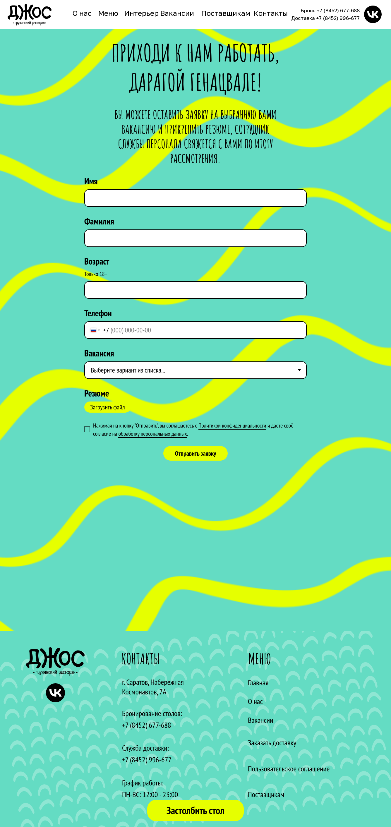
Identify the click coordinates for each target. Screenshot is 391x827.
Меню (108, 13)
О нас (82, 13)
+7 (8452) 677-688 (338, 10)
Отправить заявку (195, 453)
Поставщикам (225, 13)
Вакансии (177, 13)
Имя (91, 181)
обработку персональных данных (152, 433)
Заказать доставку (272, 742)
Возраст (96, 261)
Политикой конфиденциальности (232, 425)
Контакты (271, 13)
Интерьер (141, 13)
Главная (258, 682)
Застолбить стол (195, 810)
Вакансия (99, 353)
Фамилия (99, 221)
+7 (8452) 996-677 (338, 18)
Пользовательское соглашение (289, 768)
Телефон (98, 313)
